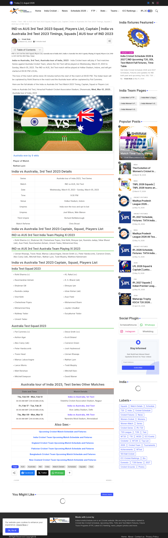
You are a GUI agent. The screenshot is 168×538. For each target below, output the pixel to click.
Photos (141, 467)
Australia (31, 467)
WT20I (135, 441)
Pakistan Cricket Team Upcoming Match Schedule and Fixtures (62, 448)
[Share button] (69, 472)
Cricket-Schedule (143, 410)
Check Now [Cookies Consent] (21, 525)
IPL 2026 (145, 10)
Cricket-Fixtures (127, 415)
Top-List (145, 441)
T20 (122, 410)
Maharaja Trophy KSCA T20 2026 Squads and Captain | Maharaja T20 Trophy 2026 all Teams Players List (144, 301)
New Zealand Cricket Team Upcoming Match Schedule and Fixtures (62, 460)
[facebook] (148, 3)
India (47, 467)
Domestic (125, 462)
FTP (93, 10)
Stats (102, 10)
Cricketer (125, 441)
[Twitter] (42, 472)
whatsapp (150, 325)
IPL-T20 (140, 428)
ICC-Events (149, 436)
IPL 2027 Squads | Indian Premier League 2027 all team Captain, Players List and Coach (145, 284)
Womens (141, 419)
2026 (123, 445)
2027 (148, 462)
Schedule (72, 467)
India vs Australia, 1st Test (81, 397)
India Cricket (50, 10)
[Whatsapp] (57, 472)
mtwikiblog (148, 331)
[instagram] (157, 3)
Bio (144, 458)
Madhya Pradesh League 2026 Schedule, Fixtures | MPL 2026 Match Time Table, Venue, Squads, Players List (145, 202)
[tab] (38, 11)
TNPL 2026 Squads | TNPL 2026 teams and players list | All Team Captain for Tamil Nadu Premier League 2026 (145, 186)
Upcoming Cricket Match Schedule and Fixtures (62, 431)
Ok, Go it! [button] (12, 530)
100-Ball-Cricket (127, 454)
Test (20, 22)
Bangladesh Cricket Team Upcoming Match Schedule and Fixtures (63, 454)
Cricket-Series (127, 428)
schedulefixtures (128, 325)
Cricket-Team (134, 445)
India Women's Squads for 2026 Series (129, 109)
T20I (137, 432)
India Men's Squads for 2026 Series (149, 97)
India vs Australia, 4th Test (81, 414)
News (65, 10)
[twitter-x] (153, 3)
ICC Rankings (129, 10)
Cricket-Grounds (128, 467)
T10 (131, 436)
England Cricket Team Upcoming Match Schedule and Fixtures (63, 443)
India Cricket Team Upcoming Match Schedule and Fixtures (62, 437)
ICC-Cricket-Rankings (130, 458)
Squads (83, 467)
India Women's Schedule (149, 103)
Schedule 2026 (78, 10)
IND (40, 467)
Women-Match (127, 423)
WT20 (123, 436)
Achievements (127, 449)
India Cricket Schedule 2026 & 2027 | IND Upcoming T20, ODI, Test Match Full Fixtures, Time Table (137, 61)
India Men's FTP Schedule (129, 97)
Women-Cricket (127, 419)
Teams (114, 10)
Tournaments (149, 445)
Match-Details (58, 467)
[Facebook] (27, 472)
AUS (22, 467)
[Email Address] (138, 362)
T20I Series (137, 462)
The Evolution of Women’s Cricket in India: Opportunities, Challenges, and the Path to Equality (144, 170)
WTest (139, 449)
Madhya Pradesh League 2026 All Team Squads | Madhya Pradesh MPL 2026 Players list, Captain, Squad (145, 235)
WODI (138, 436)
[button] (150, 11)
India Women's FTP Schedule (129, 103)
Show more (107, 494)
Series (139, 423)
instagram (130, 331)
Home (38, 10)
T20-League (126, 432)
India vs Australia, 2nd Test (81, 405)
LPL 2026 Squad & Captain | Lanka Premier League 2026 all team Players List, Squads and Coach (144, 268)
